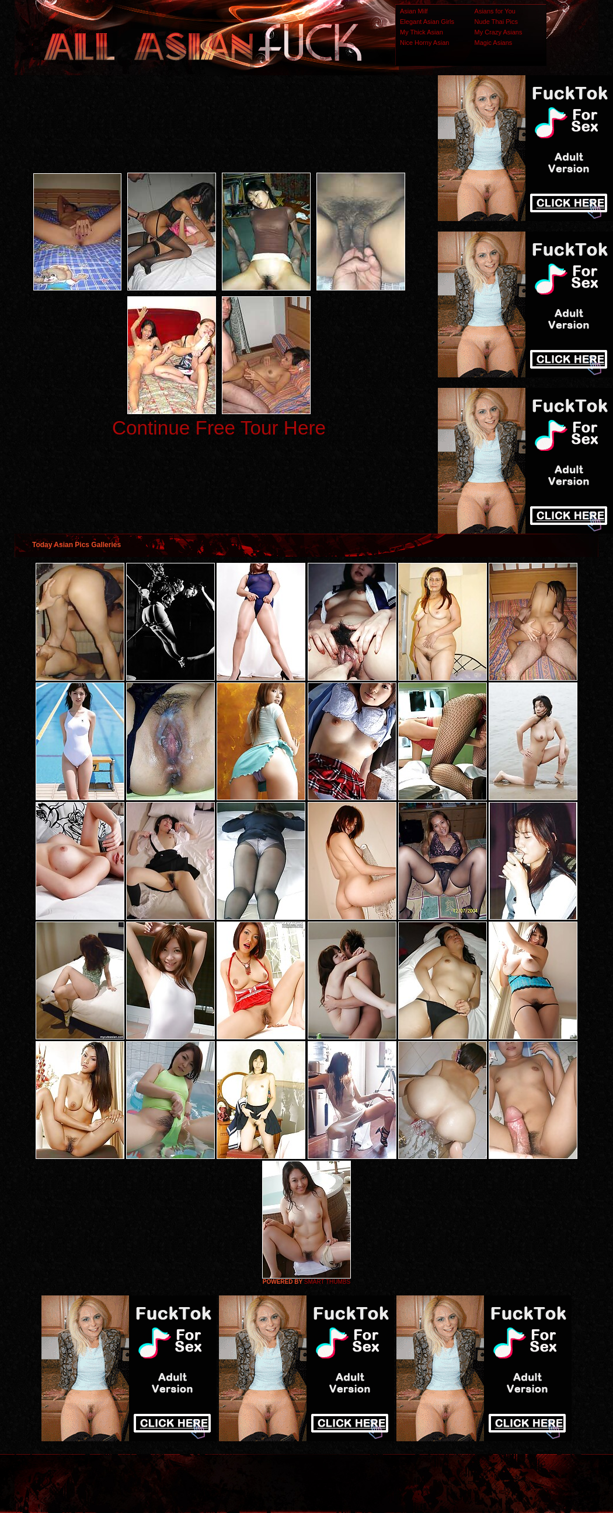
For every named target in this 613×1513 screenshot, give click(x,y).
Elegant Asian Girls (427, 21)
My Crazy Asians (499, 32)
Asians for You (495, 11)
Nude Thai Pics (496, 21)
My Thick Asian (421, 32)
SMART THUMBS (327, 1282)
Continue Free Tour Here (219, 428)
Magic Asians (494, 42)
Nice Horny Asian (424, 42)
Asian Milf (414, 11)
